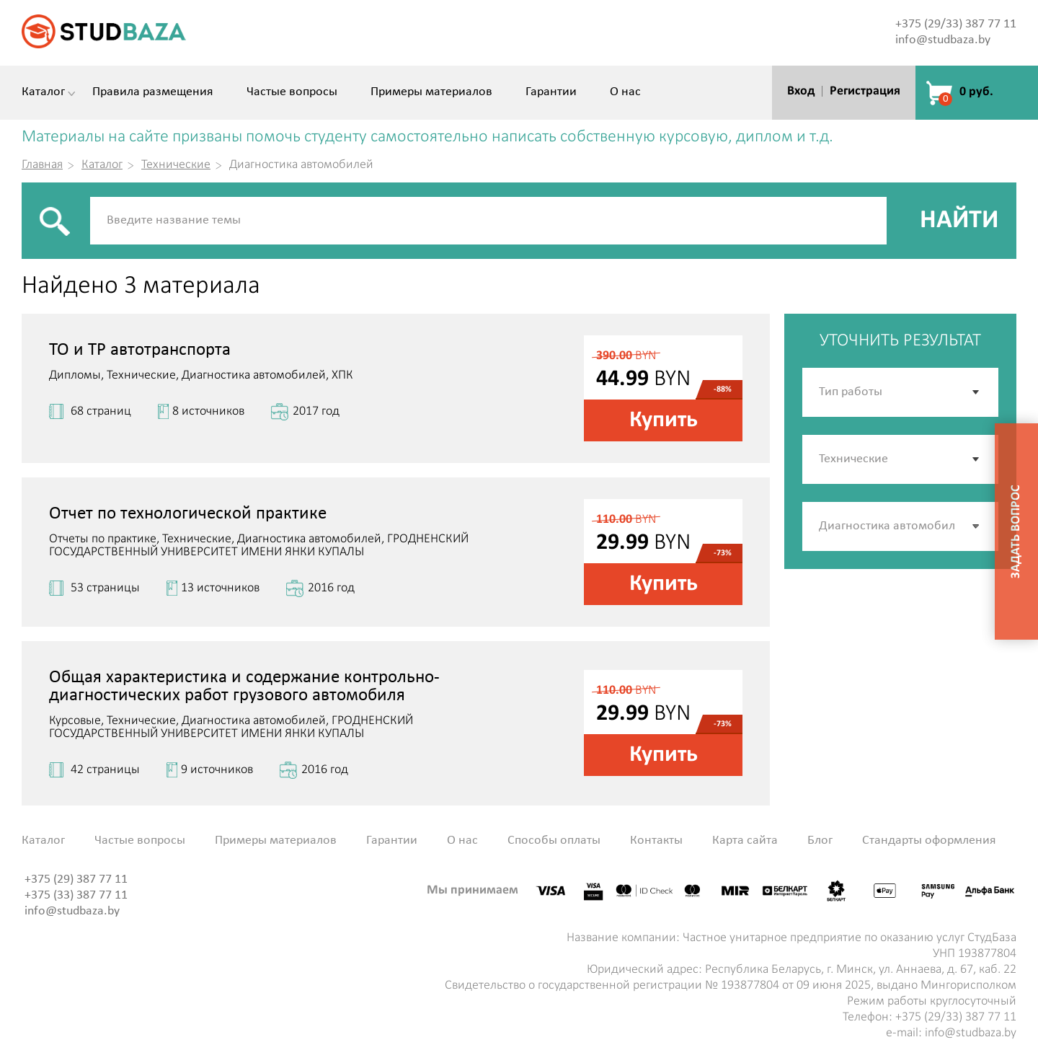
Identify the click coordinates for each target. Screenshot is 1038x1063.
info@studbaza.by (942, 40)
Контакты (656, 840)
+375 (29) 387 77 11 (76, 879)
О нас (625, 92)
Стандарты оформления (929, 840)
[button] (976, 526)
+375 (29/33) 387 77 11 (955, 24)
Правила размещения (152, 92)
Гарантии (551, 92)
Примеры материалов (431, 92)
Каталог (43, 92)
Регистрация (865, 91)
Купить (663, 420)
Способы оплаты (553, 840)
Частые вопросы (292, 92)
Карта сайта (745, 840)
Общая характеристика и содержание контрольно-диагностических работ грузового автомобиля (244, 687)
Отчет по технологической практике (188, 514)
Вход (801, 91)
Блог (820, 840)
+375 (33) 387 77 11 (76, 895)
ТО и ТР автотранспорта (140, 350)
